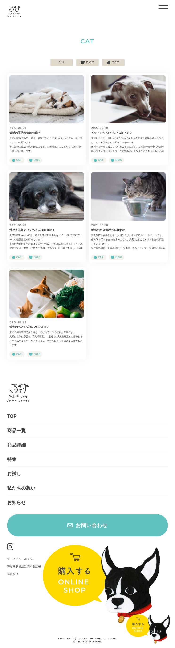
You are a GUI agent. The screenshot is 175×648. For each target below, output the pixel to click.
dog (90, 62)
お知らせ (16, 502)
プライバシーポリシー (21, 559)
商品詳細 (16, 444)
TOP (12, 416)
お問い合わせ (92, 525)
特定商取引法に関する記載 (24, 566)
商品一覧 (16, 430)
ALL (61, 62)
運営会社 (12, 574)
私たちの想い (21, 488)
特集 (11, 459)
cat (115, 62)
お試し (14, 473)
